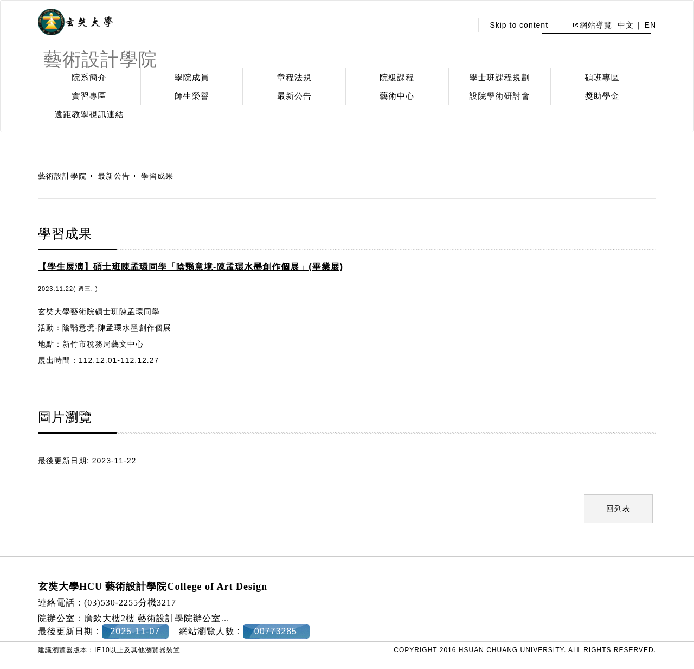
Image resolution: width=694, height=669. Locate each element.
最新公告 (294, 95)
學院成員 (192, 77)
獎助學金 (602, 95)
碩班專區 (602, 77)
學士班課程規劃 (500, 77)
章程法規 (294, 77)
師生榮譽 (192, 95)
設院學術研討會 (500, 95)
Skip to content (519, 25)
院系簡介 (89, 77)
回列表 (618, 508)
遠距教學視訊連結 (89, 114)
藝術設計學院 (62, 175)
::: (461, 25)
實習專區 (89, 95)
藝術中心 (397, 95)
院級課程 (397, 77)
